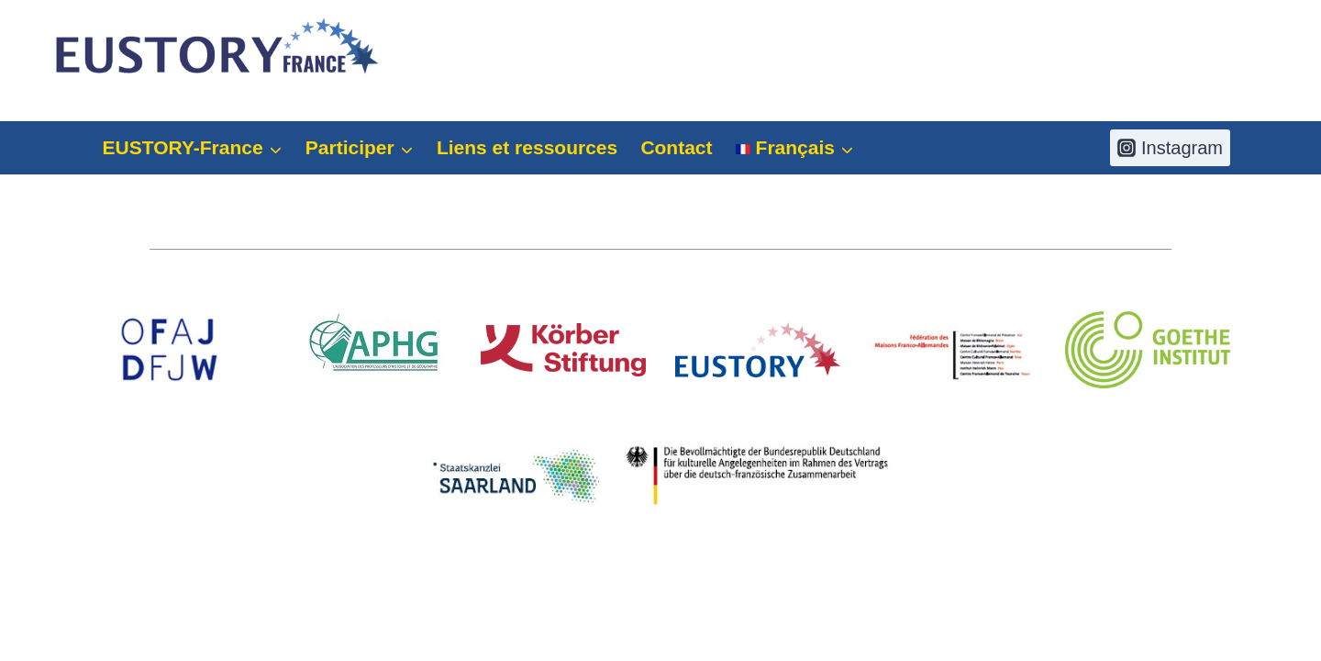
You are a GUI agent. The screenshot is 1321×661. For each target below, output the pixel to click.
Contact (676, 147)
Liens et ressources (527, 147)
